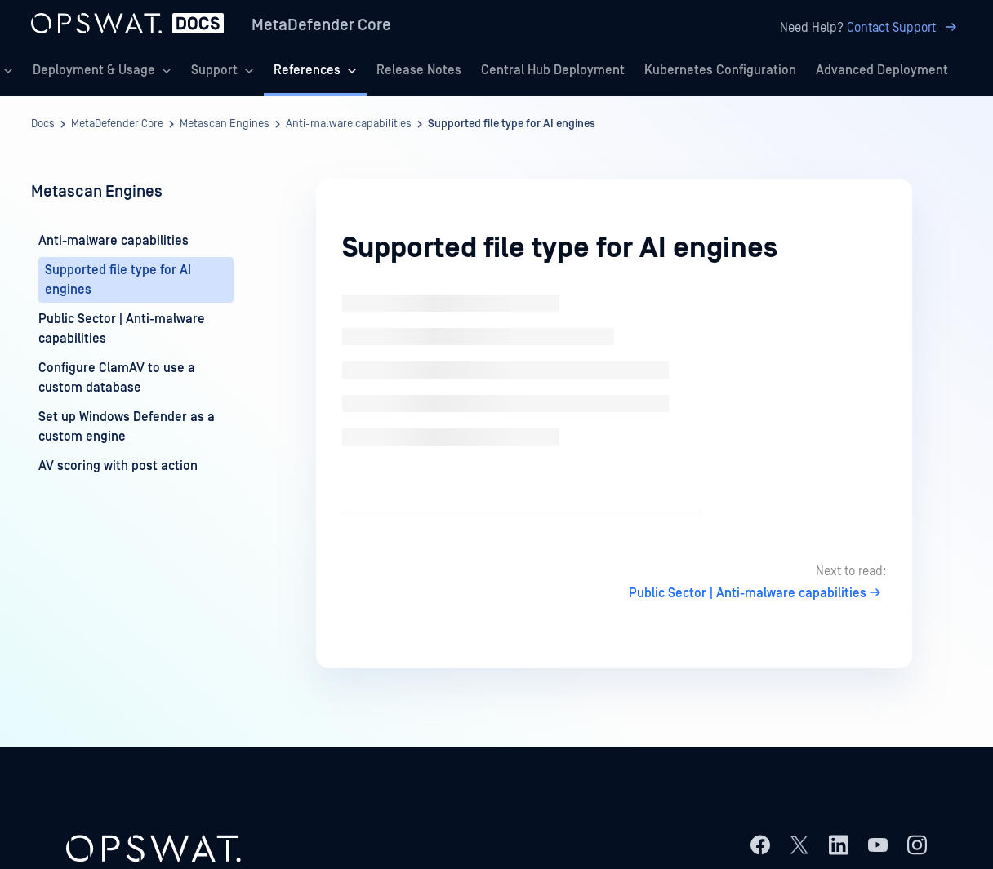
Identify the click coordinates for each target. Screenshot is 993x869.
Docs (43, 124)
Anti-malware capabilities (349, 124)
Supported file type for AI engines (511, 124)
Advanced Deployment (882, 70)
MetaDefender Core (321, 25)
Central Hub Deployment (553, 70)
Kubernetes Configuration (720, 70)
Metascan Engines (224, 124)
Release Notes (418, 70)
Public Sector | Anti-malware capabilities (757, 593)
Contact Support (904, 27)
